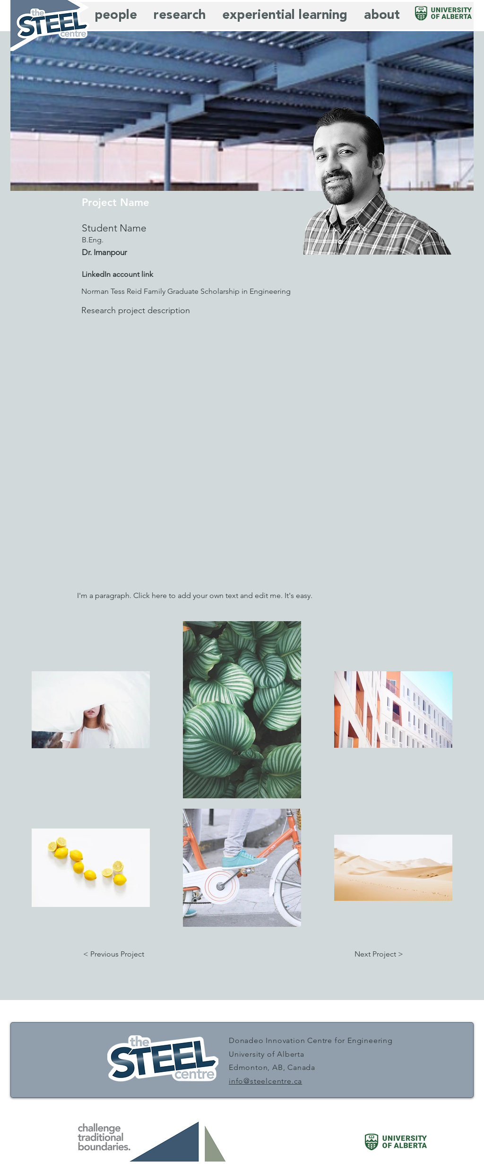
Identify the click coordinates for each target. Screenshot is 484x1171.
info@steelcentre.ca (265, 1081)
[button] (113, 954)
